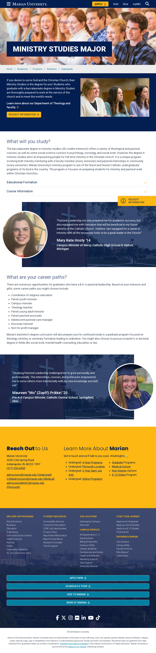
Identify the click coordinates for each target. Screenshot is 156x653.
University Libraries (89, 566)
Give (125, 4)
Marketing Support (89, 559)
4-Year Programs (92, 462)
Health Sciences (14, 539)
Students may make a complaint (74, 644)
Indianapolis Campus (90, 521)
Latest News (122, 556)
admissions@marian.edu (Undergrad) (29, 474)
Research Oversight (52, 542)
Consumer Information (54, 525)
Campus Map (122, 545)
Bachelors (52, 69)
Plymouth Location (93, 466)
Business (11, 525)
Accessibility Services (53, 521)
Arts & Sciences (14, 521)
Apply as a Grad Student (127, 525)
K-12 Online (119, 474)
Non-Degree (119, 470)
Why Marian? (122, 552)
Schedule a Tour (76, 586)
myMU (137, 4)
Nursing (10, 542)
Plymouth (84, 525)
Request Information (22, 114)
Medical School (121, 466)
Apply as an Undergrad (127, 521)
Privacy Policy (50, 532)
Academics (22, 69)
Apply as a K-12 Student (127, 528)
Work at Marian (76, 602)
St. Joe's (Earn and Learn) (19, 553)
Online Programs (92, 478)
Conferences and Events (91, 552)
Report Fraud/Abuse (53, 539)
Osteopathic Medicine (17, 549)
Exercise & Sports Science (19, 535)
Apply (99, 4)
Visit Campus (122, 542)
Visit (115, 4)
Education (11, 528)
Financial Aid (122, 532)
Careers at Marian (88, 549)
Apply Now (76, 578)
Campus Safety (87, 545)
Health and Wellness (89, 556)
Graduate (117, 462)
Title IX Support (50, 546)
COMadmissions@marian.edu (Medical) (31, 478)
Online (10, 546)
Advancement (86, 538)
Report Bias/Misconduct (55, 535)
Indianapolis (67, 69)
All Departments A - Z (90, 535)
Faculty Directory (124, 549)
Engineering (12, 532)
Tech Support (86, 562)
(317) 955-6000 (16, 468)
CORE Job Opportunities (54, 528)
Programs (37, 69)
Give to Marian (76, 594)
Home (9, 69)
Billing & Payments (89, 542)
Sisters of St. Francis (77, 647)
